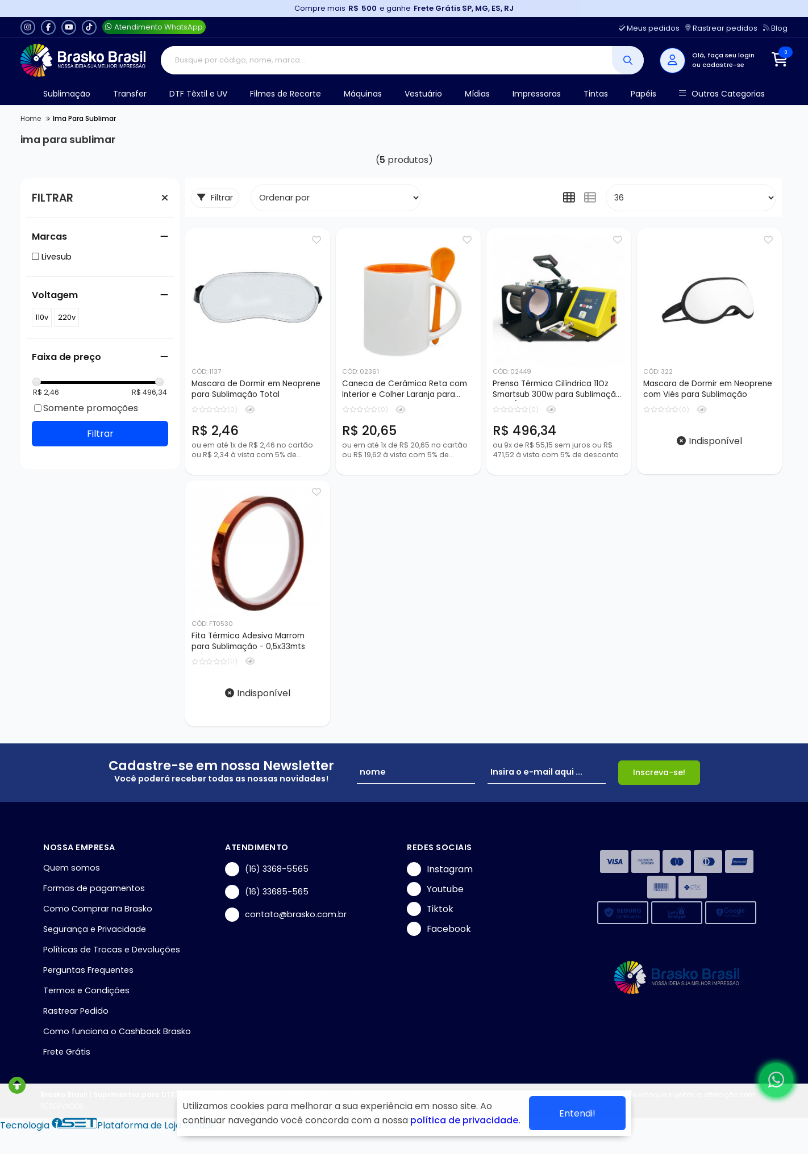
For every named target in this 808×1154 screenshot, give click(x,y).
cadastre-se (723, 64)
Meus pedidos (649, 28)
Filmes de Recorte (285, 93)
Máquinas (363, 93)
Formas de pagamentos (94, 888)
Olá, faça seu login (723, 55)
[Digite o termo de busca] (387, 60)
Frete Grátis (66, 1051)
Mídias (477, 93)
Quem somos (71, 867)
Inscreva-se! (659, 772)
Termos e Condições (86, 990)
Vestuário (423, 93)
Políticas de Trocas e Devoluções (111, 949)
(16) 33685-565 (267, 892)
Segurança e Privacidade (94, 929)
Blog (775, 28)
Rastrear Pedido (76, 1011)
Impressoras (537, 93)
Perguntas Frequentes (88, 970)
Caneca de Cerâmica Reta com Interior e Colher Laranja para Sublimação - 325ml (404, 389)
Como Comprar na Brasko (97, 908)
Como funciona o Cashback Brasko (117, 1031)
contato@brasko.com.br (286, 915)
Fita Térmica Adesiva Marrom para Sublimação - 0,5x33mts (248, 641)
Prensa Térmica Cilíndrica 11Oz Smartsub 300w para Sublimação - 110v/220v (557, 389)
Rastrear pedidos (721, 28)
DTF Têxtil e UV (198, 93)
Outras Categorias (722, 94)
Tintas (596, 93)
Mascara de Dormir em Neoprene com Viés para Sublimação (707, 389)
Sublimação (66, 93)
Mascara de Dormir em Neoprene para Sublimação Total (255, 389)
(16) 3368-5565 (267, 869)
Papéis (643, 93)
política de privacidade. (465, 1120)
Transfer (130, 93)
